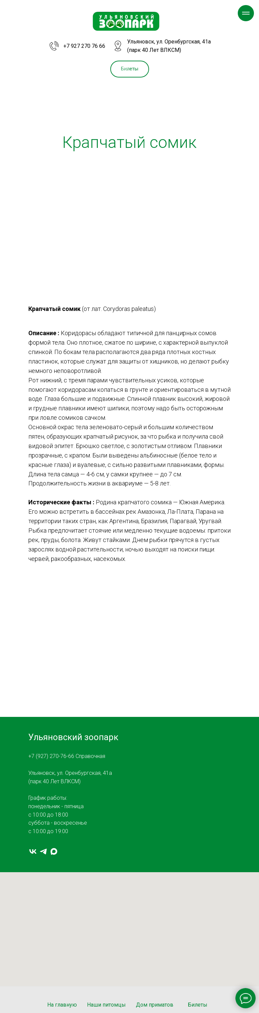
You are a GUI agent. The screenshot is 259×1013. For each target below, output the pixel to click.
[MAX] (54, 851)
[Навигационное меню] (246, 13)
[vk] (33, 851)
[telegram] (43, 851)
